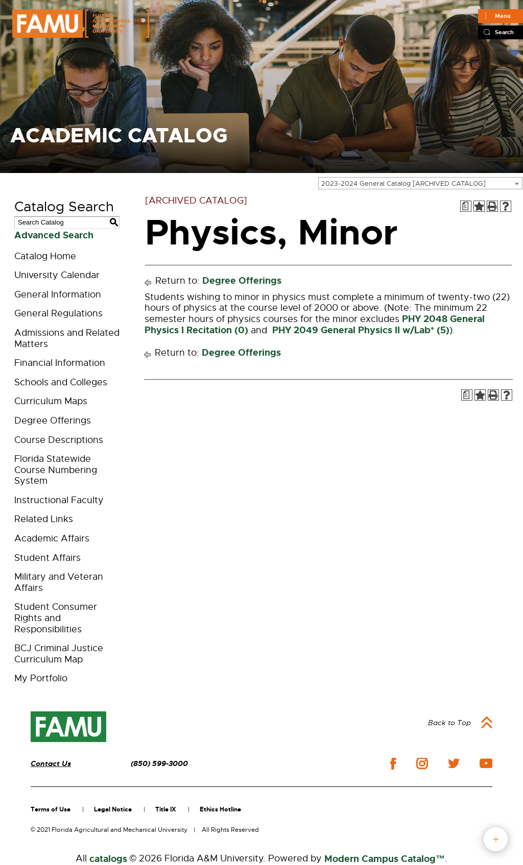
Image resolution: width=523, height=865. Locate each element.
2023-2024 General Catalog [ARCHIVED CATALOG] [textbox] (403, 183)
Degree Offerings (52, 420)
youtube (486, 763)
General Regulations (58, 313)
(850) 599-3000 (159, 763)
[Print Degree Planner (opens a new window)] (465, 206)
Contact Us (51, 763)
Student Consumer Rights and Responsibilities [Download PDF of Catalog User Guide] (55, 617)
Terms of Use (50, 809)
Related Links (43, 519)
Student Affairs (47, 557)
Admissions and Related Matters (67, 338)
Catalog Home (45, 256)
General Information (57, 294)
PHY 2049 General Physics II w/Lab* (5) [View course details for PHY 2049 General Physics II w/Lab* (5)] (359, 330)
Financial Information (59, 362)
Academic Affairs (51, 538)
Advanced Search (53, 235)
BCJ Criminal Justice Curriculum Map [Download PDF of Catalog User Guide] (58, 653)
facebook (393, 764)
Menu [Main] (503, 15)
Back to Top (449, 722)
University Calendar (57, 275)
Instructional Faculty (59, 500)
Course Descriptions (58, 440)
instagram (421, 763)
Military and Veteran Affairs (58, 582)
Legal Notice (113, 809)
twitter (453, 763)
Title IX (165, 809)
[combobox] (420, 183)
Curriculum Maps (50, 401)
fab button (496, 839)
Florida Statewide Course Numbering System (55, 469)
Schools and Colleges (60, 382)
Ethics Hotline (220, 809)
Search (504, 32)
